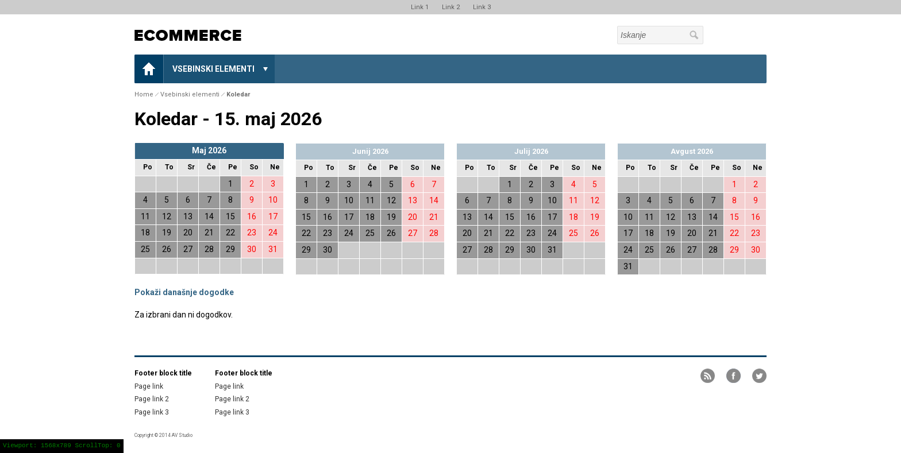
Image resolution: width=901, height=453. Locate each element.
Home (148, 69)
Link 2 (451, 7)
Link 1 (420, 7)
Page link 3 (151, 412)
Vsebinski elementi (213, 68)
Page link (148, 386)
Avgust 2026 (692, 151)
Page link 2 (151, 399)
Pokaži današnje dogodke (184, 292)
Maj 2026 (209, 150)
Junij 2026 (370, 151)
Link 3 (482, 7)
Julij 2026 (531, 151)
